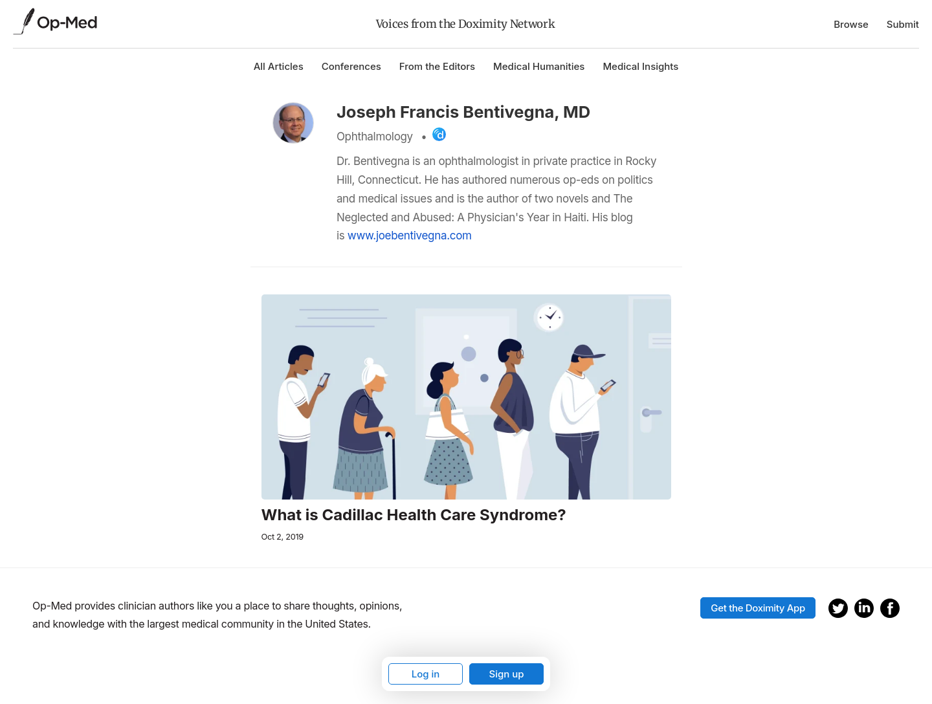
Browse (851, 24)
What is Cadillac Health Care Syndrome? (413, 515)
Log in (426, 674)
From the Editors (437, 66)
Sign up (506, 674)
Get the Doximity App (758, 608)
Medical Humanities (538, 66)
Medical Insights (640, 66)
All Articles (279, 66)
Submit (903, 24)
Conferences (351, 66)
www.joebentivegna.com (410, 235)
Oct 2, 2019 (282, 537)
